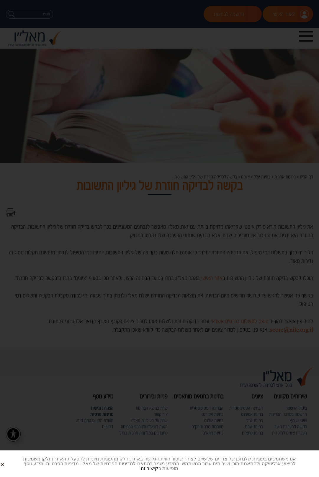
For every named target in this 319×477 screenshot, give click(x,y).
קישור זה (149, 468)
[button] (9, 459)
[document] (159, 238)
